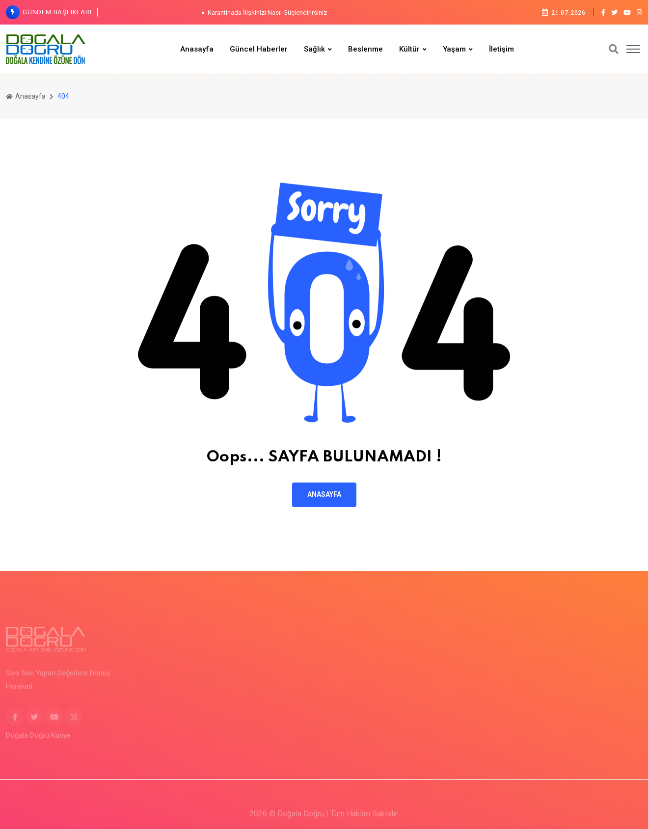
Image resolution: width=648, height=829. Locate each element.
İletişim (501, 49)
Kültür (409, 49)
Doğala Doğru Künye (38, 740)
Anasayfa (197, 49)
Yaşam (454, 49)
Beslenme (365, 49)
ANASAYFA (324, 495)
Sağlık (314, 49)
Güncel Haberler (259, 49)
